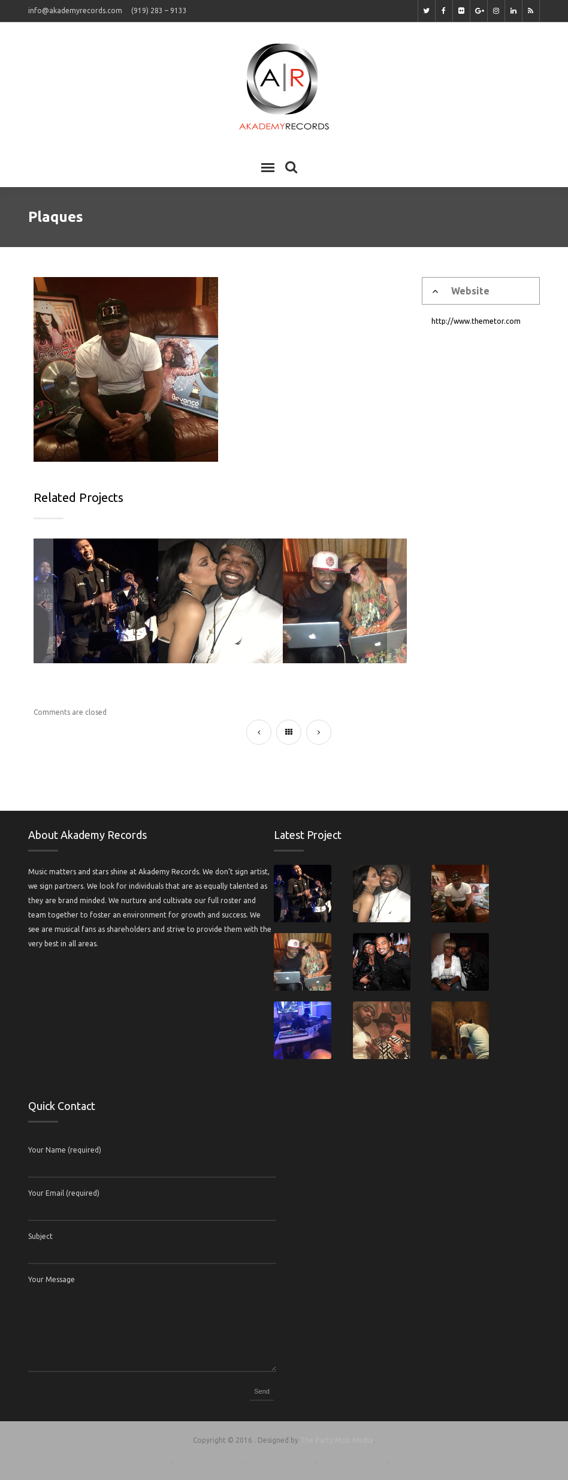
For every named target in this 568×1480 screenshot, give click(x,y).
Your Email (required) (63, 1193)
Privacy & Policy (352, 1460)
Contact (410, 1460)
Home (153, 1460)
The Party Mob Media (336, 1440)
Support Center (206, 1460)
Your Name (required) (64, 1150)
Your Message (51, 1279)
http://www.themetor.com (476, 321)
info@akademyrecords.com (75, 10)
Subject (40, 1236)
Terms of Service (278, 1460)
